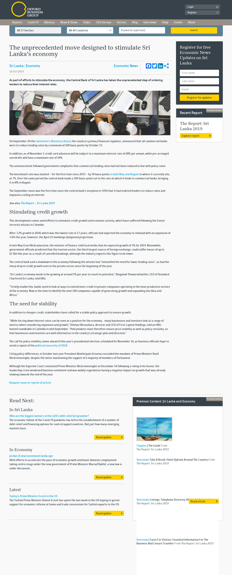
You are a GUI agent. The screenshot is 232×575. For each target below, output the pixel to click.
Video (86, 22)
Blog (135, 22)
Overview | (143, 459)
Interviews (149, 22)
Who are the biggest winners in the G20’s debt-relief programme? (49, 416)
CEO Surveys (103, 22)
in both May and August (124, 174)
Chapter (141, 445)
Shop (165, 22)
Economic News (126, 66)
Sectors (121, 22)
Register (192, 12)
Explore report (190, 135)
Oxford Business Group (48, 9)
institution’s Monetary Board (53, 141)
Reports (17, 22)
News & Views (69, 22)
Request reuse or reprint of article (30, 382)
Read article (198, 501)
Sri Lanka (16, 66)
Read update (103, 437)
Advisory (49, 22)
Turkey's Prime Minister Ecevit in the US (33, 496)
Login (190, 7)
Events (178, 22)
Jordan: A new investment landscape (31, 456)
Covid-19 (33, 22)
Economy (33, 66)
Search (194, 30)
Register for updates (199, 97)
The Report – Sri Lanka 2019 (37, 203)
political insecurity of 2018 (51, 345)
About (191, 22)
